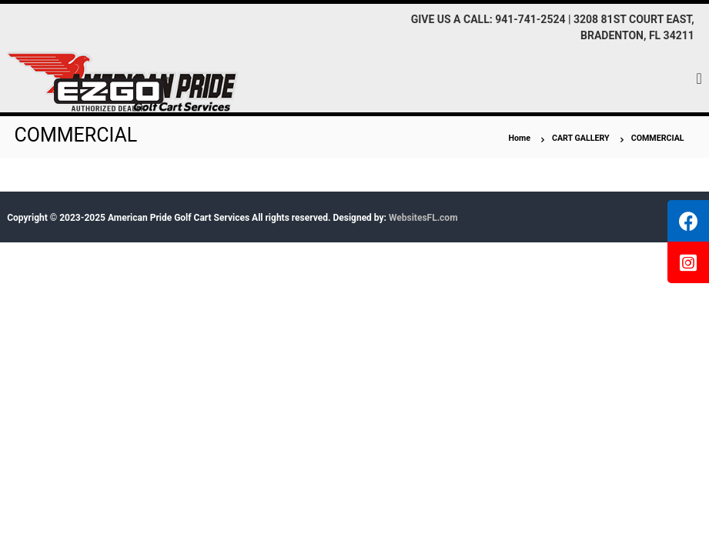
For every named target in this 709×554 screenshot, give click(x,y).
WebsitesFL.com (423, 217)
